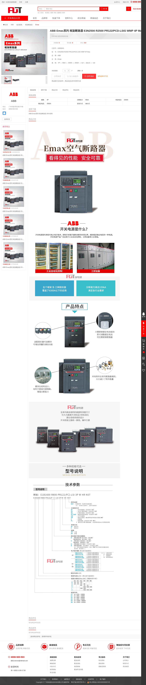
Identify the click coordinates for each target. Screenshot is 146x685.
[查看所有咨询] (46, 636)
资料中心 (69, 18)
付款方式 (53, 666)
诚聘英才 (67, 679)
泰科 (63, 13)
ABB (51, 13)
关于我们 (107, 18)
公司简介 (126, 660)
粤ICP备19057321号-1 (78, 682)
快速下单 (56, 18)
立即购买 (57, 76)
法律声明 (91, 679)
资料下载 (44, 90)
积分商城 (81, 18)
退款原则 (101, 663)
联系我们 (55, 679)
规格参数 (33, 90)
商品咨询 (76, 90)
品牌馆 (44, 18)
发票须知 (53, 669)
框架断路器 (28, 25)
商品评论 (65, 90)
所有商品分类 (12, 18)
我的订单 (126, 2)
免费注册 (53, 660)
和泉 (55, 13)
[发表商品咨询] (35, 636)
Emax (37, 25)
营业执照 (126, 666)
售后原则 (101, 660)
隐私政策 (79, 679)
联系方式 (126, 663)
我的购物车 (138, 9)
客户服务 (103, 679)
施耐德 (59, 13)
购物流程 (53, 663)
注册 (26, 2)
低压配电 (19, 25)
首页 (35, 18)
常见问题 (53, 672)
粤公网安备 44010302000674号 (98, 682)
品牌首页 (7, 119)
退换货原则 (102, 666)
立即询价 (89, 76)
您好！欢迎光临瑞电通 (9, 2)
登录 (20, 2)
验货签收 (77, 666)
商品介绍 (55, 90)
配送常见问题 (78, 669)
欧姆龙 (47, 13)
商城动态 (94, 18)
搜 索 (104, 9)
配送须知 (77, 663)
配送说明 (77, 660)
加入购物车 (72, 76)
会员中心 (117, 2)
